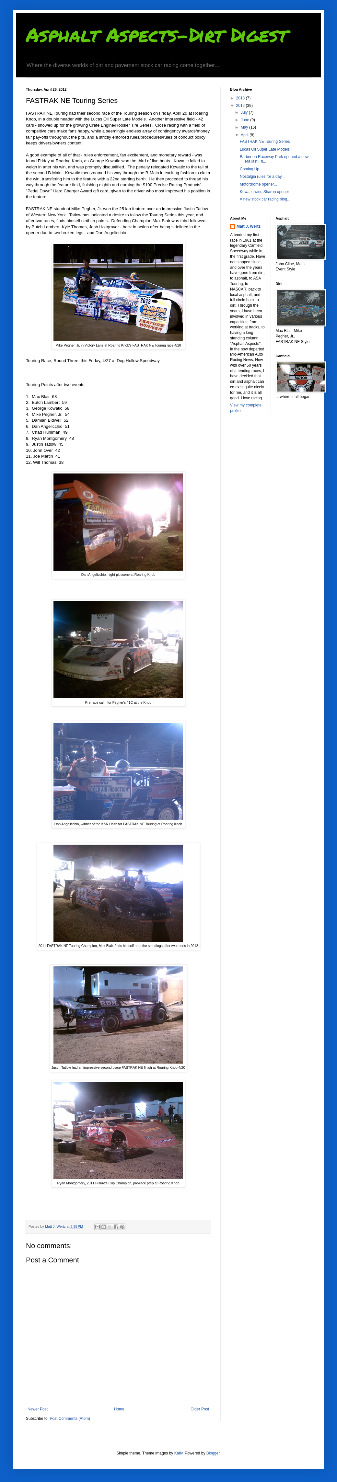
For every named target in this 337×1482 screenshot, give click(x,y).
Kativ (178, 1453)
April (245, 135)
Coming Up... (251, 169)
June (245, 120)
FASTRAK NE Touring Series (265, 141)
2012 (241, 105)
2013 (241, 98)
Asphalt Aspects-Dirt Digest (156, 34)
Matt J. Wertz (249, 226)
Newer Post (38, 1409)
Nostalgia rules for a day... (262, 176)
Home (119, 1409)
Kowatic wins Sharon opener (264, 191)
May (245, 127)
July (245, 112)
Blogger (213, 1453)
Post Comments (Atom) (70, 1418)
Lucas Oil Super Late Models (265, 149)
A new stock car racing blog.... (265, 199)
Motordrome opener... (258, 184)
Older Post (200, 1409)
